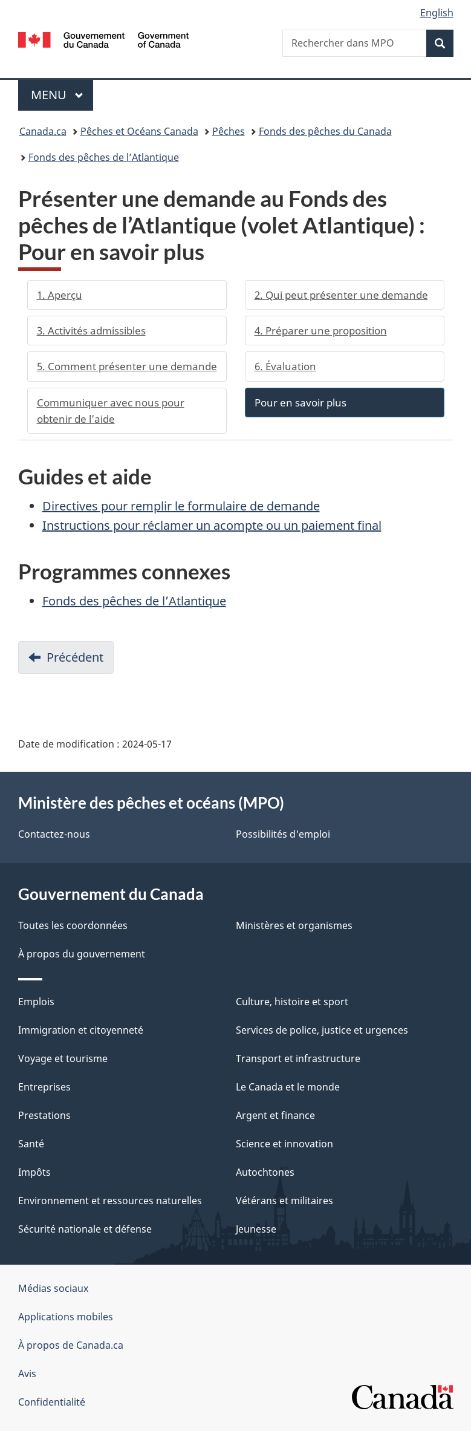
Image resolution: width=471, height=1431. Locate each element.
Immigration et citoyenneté (80, 1030)
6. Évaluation (285, 366)
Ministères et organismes (294, 925)
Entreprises (44, 1087)
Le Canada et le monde (288, 1087)
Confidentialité (51, 1402)
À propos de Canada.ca (70, 1345)
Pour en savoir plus (300, 402)
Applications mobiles (65, 1316)
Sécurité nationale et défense (85, 1229)
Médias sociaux (53, 1288)
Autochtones (265, 1172)
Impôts (34, 1172)
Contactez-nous (54, 834)
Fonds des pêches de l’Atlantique (103, 157)
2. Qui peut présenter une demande (341, 295)
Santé (31, 1143)
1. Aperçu (59, 295)
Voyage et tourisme (63, 1058)
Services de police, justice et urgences (322, 1030)
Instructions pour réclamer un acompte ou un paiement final (212, 525)
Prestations (44, 1115)
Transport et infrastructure (298, 1058)
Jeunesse (256, 1229)
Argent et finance (275, 1115)
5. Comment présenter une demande (127, 366)
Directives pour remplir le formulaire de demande (181, 506)
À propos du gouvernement (81, 953)
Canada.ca (43, 131)
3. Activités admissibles (91, 330)
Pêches (228, 131)
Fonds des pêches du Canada (325, 131)
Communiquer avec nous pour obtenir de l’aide (110, 411)
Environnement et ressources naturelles (110, 1200)
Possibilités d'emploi (283, 834)
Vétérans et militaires (284, 1200)
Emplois (36, 1001)
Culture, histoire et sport (292, 1001)
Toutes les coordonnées (73, 925)
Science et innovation (284, 1143)
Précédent (80, 661)
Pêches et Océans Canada (139, 131)
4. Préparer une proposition (321, 330)
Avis (27, 1373)
